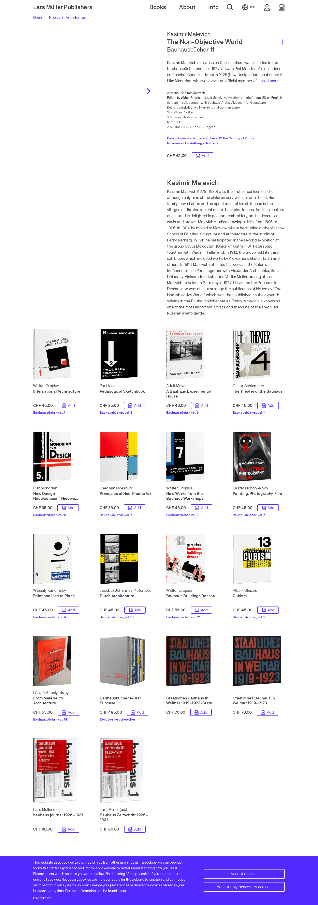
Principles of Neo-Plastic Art (125, 493)
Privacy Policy (42, 898)
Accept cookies (244, 874)
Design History (178, 138)
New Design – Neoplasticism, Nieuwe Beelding (54, 498)
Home (38, 17)
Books (54, 17)
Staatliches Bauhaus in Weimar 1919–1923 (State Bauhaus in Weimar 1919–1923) (189, 705)
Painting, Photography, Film (257, 493)
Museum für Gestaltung (184, 143)
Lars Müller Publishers (62, 7)
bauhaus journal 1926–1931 (58, 815)
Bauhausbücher (203, 138)
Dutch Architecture (117, 596)
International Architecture (57, 391)
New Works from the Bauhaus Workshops (185, 496)
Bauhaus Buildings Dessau (190, 596)
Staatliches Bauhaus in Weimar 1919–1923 (254, 700)
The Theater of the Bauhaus (258, 391)
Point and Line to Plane (54, 596)
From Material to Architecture (48, 700)
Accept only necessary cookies (244, 887)
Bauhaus (211, 143)
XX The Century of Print (235, 138)
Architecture (77, 17)
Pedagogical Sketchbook (122, 391)
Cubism (240, 596)
